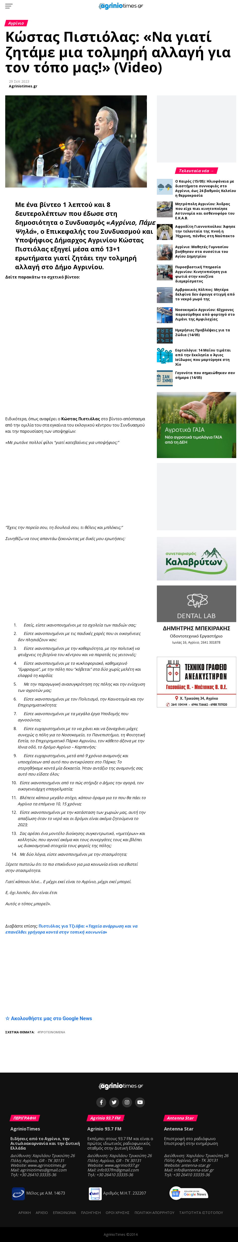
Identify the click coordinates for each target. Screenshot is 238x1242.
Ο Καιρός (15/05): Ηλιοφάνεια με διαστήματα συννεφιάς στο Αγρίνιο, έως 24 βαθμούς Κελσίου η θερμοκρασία (205, 188)
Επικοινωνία (64, 1212)
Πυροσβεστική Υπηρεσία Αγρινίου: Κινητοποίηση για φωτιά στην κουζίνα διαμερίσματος (201, 274)
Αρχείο (42, 1212)
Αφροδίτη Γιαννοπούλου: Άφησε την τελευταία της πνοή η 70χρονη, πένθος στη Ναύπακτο (205, 231)
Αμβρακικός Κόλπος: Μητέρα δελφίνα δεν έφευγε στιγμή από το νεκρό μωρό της (205, 294)
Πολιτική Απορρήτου (154, 1212)
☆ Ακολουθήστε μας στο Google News (48, 1018)
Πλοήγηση (91, 1212)
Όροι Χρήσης (118, 1212)
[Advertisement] (121, 485)
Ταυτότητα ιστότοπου (201, 1212)
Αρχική (24, 1212)
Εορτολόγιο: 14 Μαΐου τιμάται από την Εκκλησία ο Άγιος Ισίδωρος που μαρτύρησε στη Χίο (203, 357)
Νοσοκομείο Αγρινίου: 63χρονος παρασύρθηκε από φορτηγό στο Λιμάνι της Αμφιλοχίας (205, 314)
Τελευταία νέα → (196, 170)
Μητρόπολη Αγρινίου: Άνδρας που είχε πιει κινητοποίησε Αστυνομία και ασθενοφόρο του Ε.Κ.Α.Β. (205, 210)
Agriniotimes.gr (23, 86)
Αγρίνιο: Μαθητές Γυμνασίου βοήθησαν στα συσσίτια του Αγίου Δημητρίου (201, 251)
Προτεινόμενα (52, 1032)
